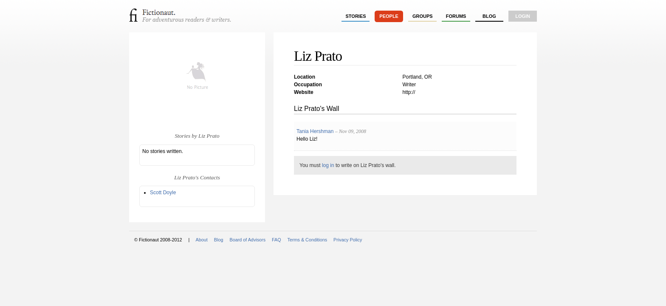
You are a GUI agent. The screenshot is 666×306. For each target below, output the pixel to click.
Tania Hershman (314, 131)
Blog (489, 16)
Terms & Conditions (307, 239)
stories (356, 16)
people (388, 16)
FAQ (276, 239)
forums (456, 16)
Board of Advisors (247, 239)
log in (328, 165)
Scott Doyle (163, 193)
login (522, 16)
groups (422, 16)
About (202, 239)
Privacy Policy (347, 239)
